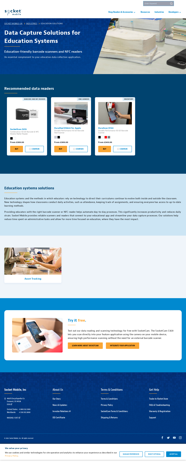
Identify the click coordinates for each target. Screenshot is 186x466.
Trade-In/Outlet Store (158, 404)
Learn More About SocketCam (85, 352)
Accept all (174, 460)
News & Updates (60, 411)
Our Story (57, 404)
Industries (159, 15)
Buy (16, 155)
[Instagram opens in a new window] (180, 444)
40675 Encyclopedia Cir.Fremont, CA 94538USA (16, 407)
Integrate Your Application (122, 352)
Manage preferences (131, 460)
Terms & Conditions (109, 404)
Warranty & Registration (160, 417)
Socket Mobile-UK (13, 29)
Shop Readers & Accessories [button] (120, 15)
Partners (136, 3)
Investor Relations (62, 417)
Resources (145, 15)
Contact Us (123, 3)
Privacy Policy (107, 411)
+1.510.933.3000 (24, 418)
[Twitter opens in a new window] (168, 444)
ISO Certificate (59, 423)
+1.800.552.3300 (24, 415)
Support (110, 3)
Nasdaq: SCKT (13, 424)
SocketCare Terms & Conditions (114, 417)
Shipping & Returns (109, 423)
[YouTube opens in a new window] (174, 444)
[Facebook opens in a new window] (162, 444)
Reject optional (154, 460)
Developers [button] (174, 15)
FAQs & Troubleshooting (159, 411)
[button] (179, 3)
